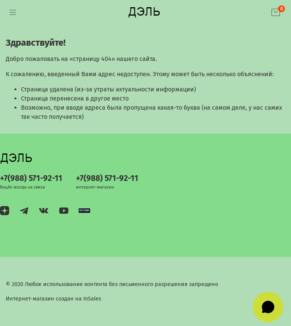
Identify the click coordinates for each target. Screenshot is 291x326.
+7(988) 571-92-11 (31, 178)
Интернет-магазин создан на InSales (53, 299)
